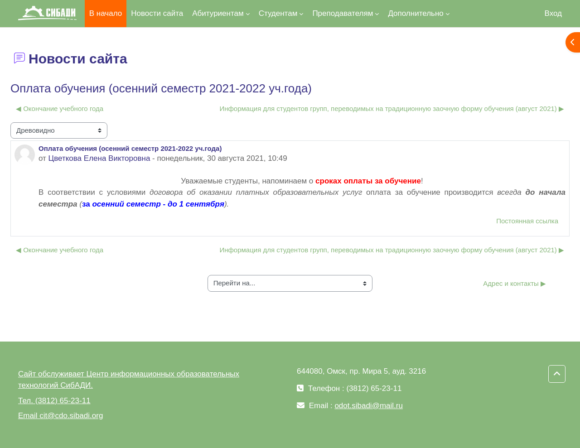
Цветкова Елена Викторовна (99, 158)
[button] (557, 374)
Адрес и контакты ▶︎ (514, 283)
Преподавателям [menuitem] (342, 13)
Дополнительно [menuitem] (415, 13)
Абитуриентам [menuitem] (217, 13)
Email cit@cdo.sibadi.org (60, 415)
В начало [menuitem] (105, 13)
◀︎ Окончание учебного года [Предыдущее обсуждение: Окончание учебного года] (59, 108)
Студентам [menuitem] (278, 13)
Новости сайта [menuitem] (157, 13)
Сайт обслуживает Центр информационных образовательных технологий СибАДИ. (128, 380)
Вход (553, 13)
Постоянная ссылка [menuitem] (527, 221)
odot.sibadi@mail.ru (368, 405)
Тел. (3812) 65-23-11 (54, 400)
